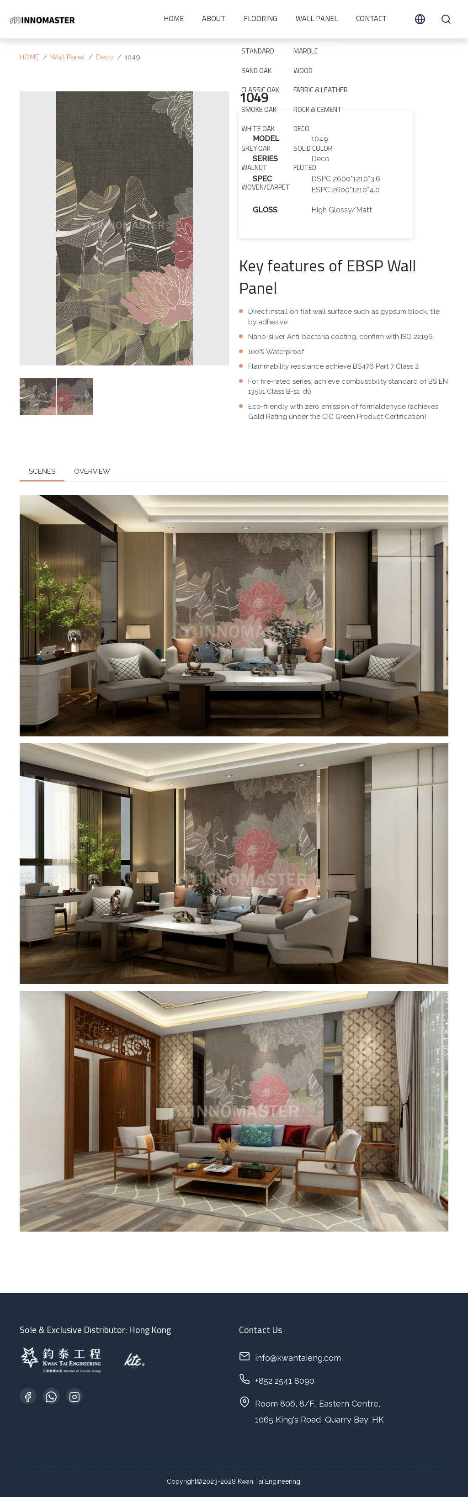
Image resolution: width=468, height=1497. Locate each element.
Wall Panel (317, 19)
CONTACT (371, 19)
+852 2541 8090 (284, 1381)
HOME (174, 19)
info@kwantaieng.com (298, 1358)
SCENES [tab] (42, 471)
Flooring (260, 19)
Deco (105, 57)
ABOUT (213, 19)
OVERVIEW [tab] (92, 471)
